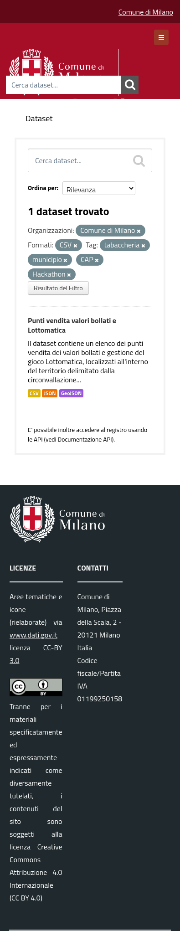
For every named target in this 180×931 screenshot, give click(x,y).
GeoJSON (71, 393)
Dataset (39, 118)
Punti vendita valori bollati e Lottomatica (72, 325)
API (38, 439)
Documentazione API (84, 439)
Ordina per (42, 187)
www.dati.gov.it (33, 634)
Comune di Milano (145, 11)
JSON (50, 393)
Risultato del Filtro (58, 288)
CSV (34, 393)
